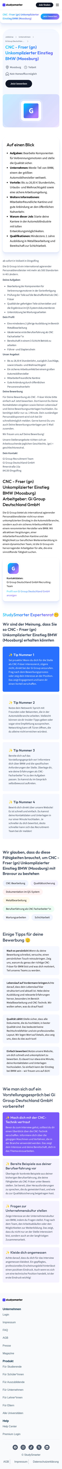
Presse (7, 1345)
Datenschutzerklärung (46, 1461)
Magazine (8, 1353)
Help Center (10, 1426)
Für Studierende (12, 1366)
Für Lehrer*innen (12, 1397)
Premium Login (12, 1434)
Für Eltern (8, 1405)
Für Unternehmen (13, 1389)
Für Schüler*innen (13, 1374)
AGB (5, 1337)
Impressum (9, 1322)
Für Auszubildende (14, 1382)
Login (6, 1314)
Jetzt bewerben (50, 16)
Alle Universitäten (13, 1413)
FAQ (5, 1330)
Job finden (44, 5)
